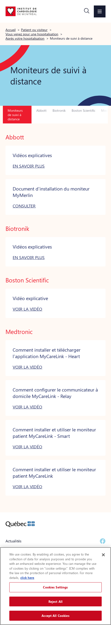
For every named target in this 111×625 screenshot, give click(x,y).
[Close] (103, 555)
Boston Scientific (83, 110)
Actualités (13, 540)
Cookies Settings (55, 587)
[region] (55, 586)
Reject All (55, 601)
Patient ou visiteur (34, 29)
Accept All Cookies (55, 616)
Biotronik (59, 110)
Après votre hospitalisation (24, 38)
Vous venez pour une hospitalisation (31, 34)
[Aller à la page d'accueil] (21, 11)
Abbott (41, 110)
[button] (87, 11)
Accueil (10, 29)
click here (27, 578)
